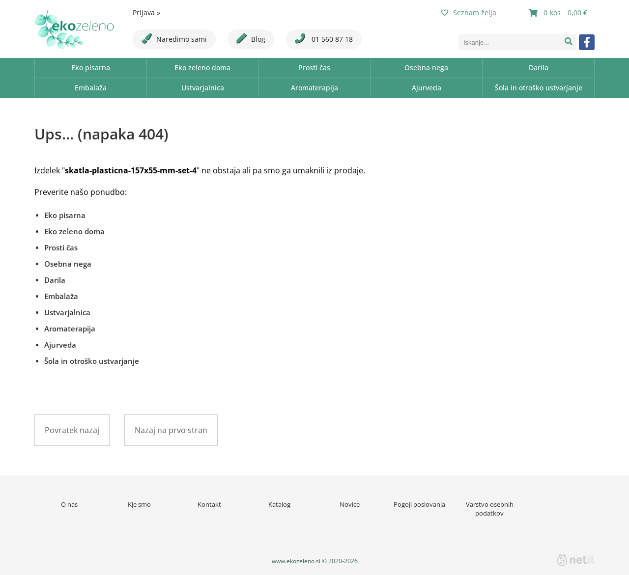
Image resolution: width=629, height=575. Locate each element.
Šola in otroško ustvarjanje (538, 87)
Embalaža (91, 87)
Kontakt (209, 504)
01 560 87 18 (324, 38)
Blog (250, 38)
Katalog (279, 504)
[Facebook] (587, 42)
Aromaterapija (314, 87)
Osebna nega (426, 67)
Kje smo (139, 504)
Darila (538, 67)
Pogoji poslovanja (419, 504)
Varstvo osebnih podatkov (490, 509)
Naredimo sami (174, 38)
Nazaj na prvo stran (171, 430)
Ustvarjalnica (202, 87)
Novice (350, 504)
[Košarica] (559, 13)
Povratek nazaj (72, 430)
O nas (69, 504)
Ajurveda (426, 87)
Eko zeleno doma (202, 67)
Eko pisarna (90, 67)
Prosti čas (314, 67)
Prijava (146, 12)
